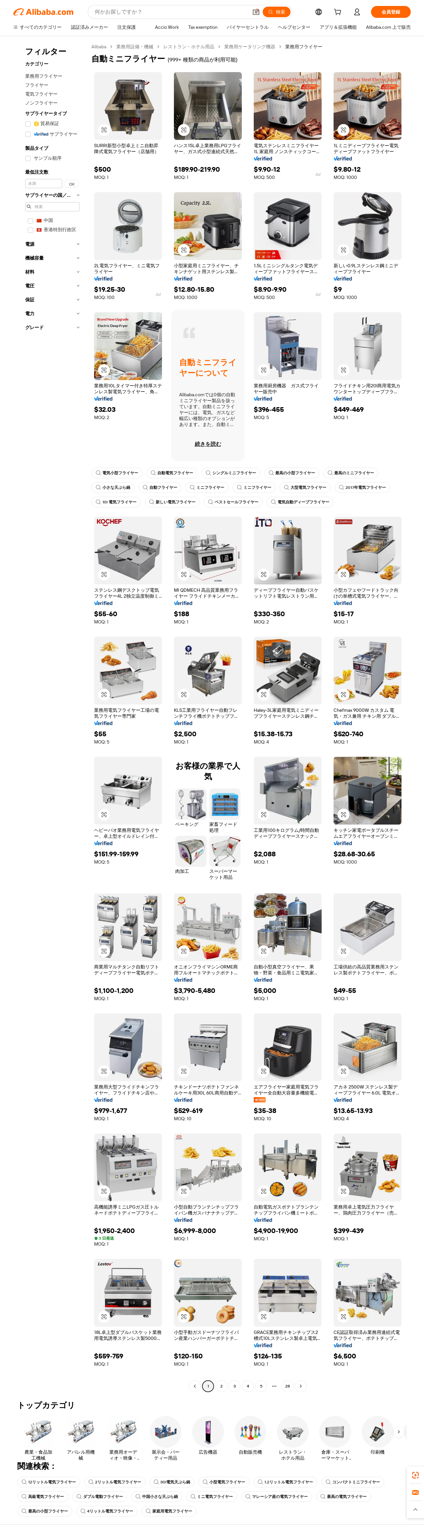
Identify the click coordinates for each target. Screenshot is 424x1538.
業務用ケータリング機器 (249, 46)
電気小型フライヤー (117, 473)
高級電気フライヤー (43, 1496)
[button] (256, 12)
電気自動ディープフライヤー (300, 502)
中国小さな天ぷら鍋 (156, 1496)
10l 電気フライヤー (116, 502)
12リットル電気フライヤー (49, 1482)
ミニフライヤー (207, 487)
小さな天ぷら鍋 (113, 487)
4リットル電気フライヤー (106, 1511)
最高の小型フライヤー (292, 473)
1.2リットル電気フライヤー (285, 1482)
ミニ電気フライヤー (211, 1496)
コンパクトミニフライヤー (353, 1482)
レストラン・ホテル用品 (188, 46)
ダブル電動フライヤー (100, 1496)
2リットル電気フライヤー (114, 1482)
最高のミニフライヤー (351, 473)
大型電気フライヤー (305, 487)
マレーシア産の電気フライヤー (276, 1496)
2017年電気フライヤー (362, 487)
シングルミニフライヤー (231, 473)
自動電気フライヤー (172, 473)
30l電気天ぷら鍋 (172, 1482)
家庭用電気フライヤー (169, 1511)
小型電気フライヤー (224, 1482)
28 (287, 1386)
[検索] (277, 12)
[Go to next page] (301, 1386)
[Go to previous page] (195, 1386)
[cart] (339, 13)
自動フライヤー (160, 487)
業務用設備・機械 (134, 46)
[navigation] (50, 717)
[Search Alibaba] (171, 12)
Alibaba (98, 46)
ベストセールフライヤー (233, 502)
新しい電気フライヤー (172, 502)
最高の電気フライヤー (343, 1496)
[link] (415, 1475)
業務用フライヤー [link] (303, 46)
